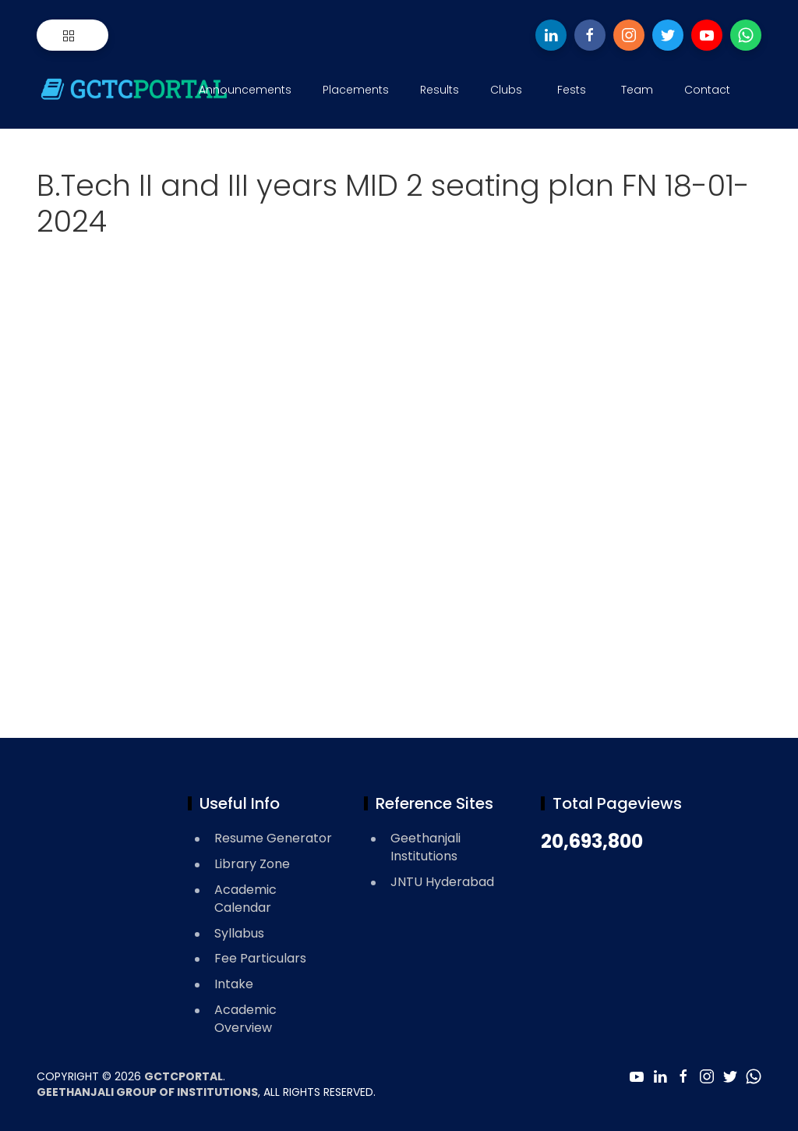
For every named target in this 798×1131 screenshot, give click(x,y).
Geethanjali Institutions (425, 847)
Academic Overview (245, 1019)
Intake (233, 984)
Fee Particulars (260, 958)
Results (439, 90)
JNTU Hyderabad (442, 882)
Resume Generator (273, 838)
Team (637, 90)
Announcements (245, 90)
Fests (571, 90)
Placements (356, 90)
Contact (707, 90)
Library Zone (252, 864)
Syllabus (239, 933)
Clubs (506, 90)
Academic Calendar (245, 898)
